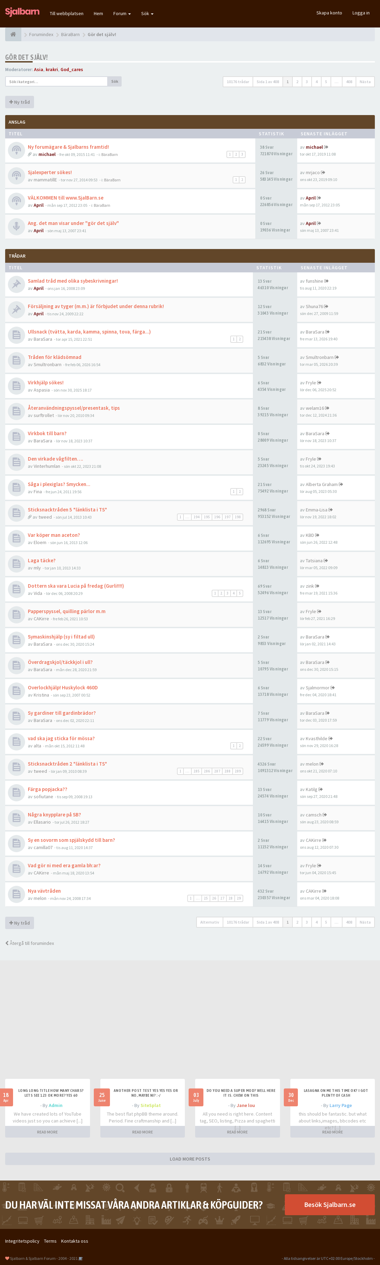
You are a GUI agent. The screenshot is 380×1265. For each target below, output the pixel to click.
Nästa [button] (365, 81)
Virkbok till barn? (47, 433)
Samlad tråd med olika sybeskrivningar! (73, 281)
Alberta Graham (322, 484)
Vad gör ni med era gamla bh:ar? (64, 865)
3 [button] (307, 81)
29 (239, 898)
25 (206, 898)
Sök (147, 13)
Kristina (41, 695)
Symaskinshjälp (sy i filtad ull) (61, 636)
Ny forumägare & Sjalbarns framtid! (68, 147)
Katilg (311, 789)
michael (47, 154)
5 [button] (326, 81)
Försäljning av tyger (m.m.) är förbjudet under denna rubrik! (96, 306)
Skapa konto (329, 13)
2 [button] (297, 81)
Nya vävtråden (44, 891)
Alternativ (209, 922)
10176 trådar (238, 81)
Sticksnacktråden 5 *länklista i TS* (67, 509)
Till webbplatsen (66, 13)
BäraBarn (109, 154)
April (39, 205)
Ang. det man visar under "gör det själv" (73, 223)
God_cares (71, 69)
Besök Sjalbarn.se (330, 1204)
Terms (50, 1241)
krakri (52, 69)
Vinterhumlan (47, 466)
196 (217, 517)
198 (238, 517)
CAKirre (41, 618)
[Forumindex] (13, 34)
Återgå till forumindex (29, 943)
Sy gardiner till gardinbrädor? (62, 713)
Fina (38, 491)
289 (238, 771)
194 (196, 517)
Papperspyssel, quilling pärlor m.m (66, 611)
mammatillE (45, 180)
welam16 (315, 408)
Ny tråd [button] (19, 102)
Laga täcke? (42, 560)
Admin (56, 1105)
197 (227, 517)
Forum (122, 13)
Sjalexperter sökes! (50, 172)
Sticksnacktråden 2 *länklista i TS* (67, 763)
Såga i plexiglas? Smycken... (59, 484)
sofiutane (43, 796)
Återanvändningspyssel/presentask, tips (74, 408)
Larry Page (340, 1105)
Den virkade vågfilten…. (55, 458)
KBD (310, 535)
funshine (314, 281)
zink (310, 586)
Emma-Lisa (316, 510)
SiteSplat (151, 1105)
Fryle (311, 383)
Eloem (40, 542)
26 (214, 898)
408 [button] (349, 81)
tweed (45, 517)
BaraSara (43, 339)
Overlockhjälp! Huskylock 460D (63, 687)
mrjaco (313, 172)
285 (196, 771)
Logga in (361, 13)
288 (227, 771)
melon (312, 764)
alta (37, 746)
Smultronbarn (48, 364)
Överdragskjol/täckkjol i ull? (60, 662)
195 (207, 517)
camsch (314, 815)
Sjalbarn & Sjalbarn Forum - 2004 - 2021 (44, 1258)
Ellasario (42, 822)
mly (37, 568)
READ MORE (47, 1131)
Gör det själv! (26, 57)
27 (222, 898)
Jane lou (246, 1105)
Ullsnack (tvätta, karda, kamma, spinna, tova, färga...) (89, 331)
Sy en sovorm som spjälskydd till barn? (71, 840)
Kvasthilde (316, 738)
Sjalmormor (317, 688)
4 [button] (316, 81)
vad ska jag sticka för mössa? (61, 738)
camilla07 (43, 847)
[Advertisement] (190, 1027)
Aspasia (42, 390)
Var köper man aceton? (54, 535)
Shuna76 (314, 306)
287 (217, 771)
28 (230, 898)
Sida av (268, 81)
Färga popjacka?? (47, 789)
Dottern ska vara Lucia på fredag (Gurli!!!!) (76, 586)
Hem (98, 13)
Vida (38, 593)
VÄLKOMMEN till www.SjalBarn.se (65, 197)
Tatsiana (314, 560)
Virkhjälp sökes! (46, 382)
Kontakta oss (74, 1241)
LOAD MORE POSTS (190, 1159)
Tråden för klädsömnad (54, 357)
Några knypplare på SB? (54, 814)
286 (207, 771)
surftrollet (44, 415)
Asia (38, 69)
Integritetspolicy (22, 1241)
